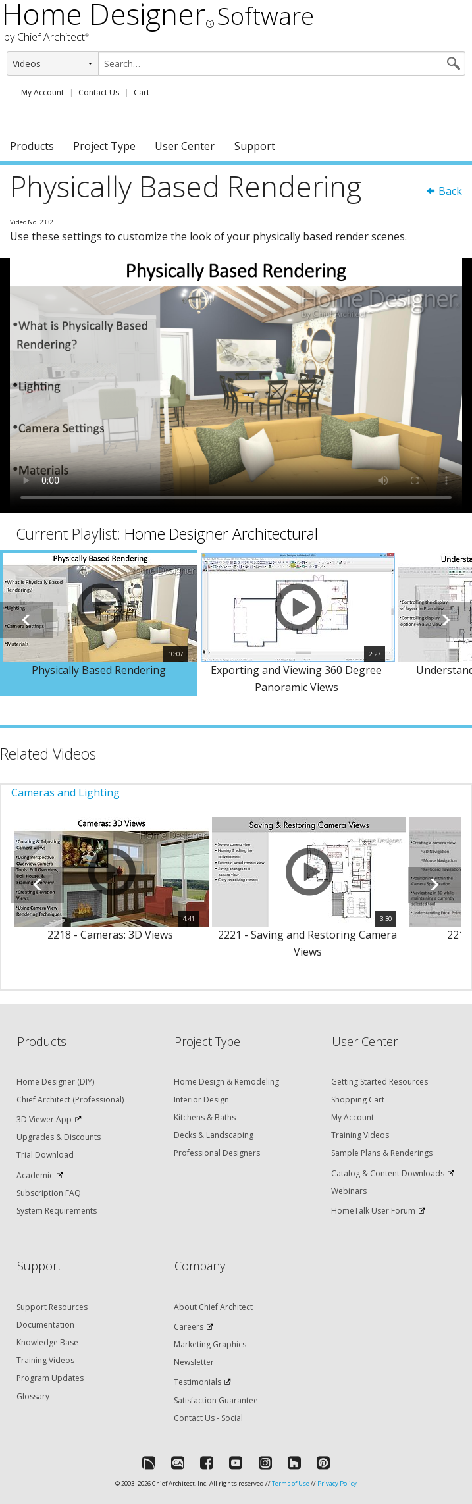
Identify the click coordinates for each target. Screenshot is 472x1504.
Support (254, 146)
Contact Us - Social (208, 1418)
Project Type (104, 146)
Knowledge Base (47, 1342)
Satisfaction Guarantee (216, 1400)
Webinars (349, 1191)
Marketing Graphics (210, 1344)
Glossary (32, 1396)
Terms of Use (290, 1483)
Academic (34, 1175)
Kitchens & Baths (205, 1117)
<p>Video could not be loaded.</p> (236, 385)
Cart (141, 92)
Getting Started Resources (379, 1081)
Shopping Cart (357, 1099)
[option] (98, 623)
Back (443, 191)
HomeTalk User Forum (373, 1210)
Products (32, 146)
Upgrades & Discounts (58, 1137)
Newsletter (194, 1362)
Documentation (45, 1324)
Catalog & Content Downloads (387, 1173)
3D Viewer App (44, 1119)
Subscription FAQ (48, 1193)
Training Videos (360, 1135)
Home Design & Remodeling (226, 1081)
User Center (185, 146)
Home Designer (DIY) (55, 1081)
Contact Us (98, 92)
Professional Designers (217, 1152)
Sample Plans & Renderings (382, 1152)
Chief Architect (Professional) (70, 1099)
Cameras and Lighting (65, 792)
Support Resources (52, 1306)
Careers (188, 1326)
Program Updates (50, 1378)
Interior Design (201, 1099)
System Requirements (56, 1210)
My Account (42, 92)
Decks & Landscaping (213, 1135)
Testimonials (197, 1381)
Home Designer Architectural (221, 533)
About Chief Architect (213, 1306)
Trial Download (45, 1154)
